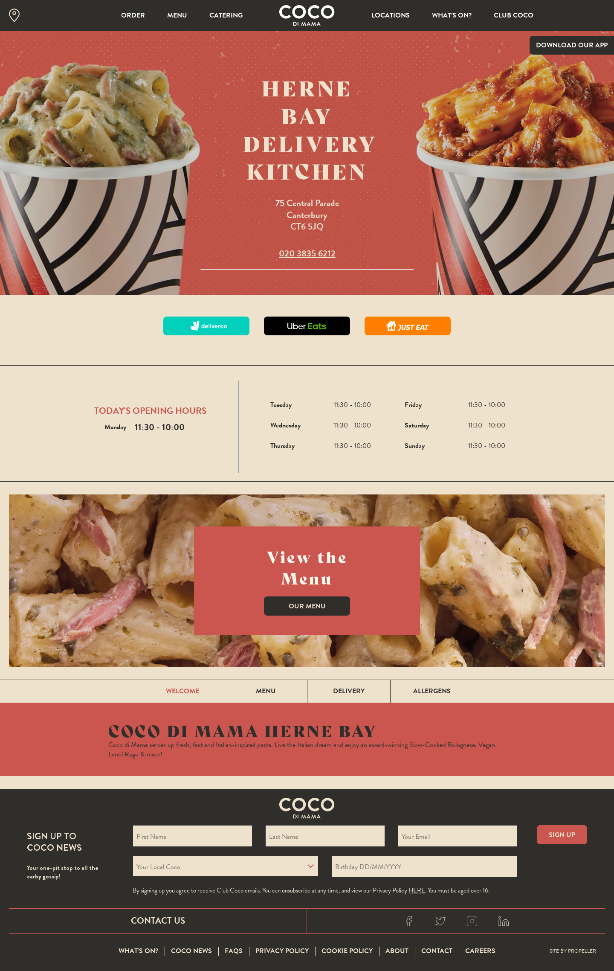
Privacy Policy (282, 951)
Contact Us (158, 920)
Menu (177, 15)
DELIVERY (349, 691)
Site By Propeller (573, 951)
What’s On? (452, 15)
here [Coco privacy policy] (416, 890)
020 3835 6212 (307, 253)
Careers (480, 951)
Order (133, 15)
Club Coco (513, 15)
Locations (390, 15)
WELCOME (182, 691)
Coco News (191, 951)
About (396, 951)
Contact (436, 951)
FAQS (234, 951)
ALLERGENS (432, 691)
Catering (226, 15)
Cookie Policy (347, 951)
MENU (266, 691)
